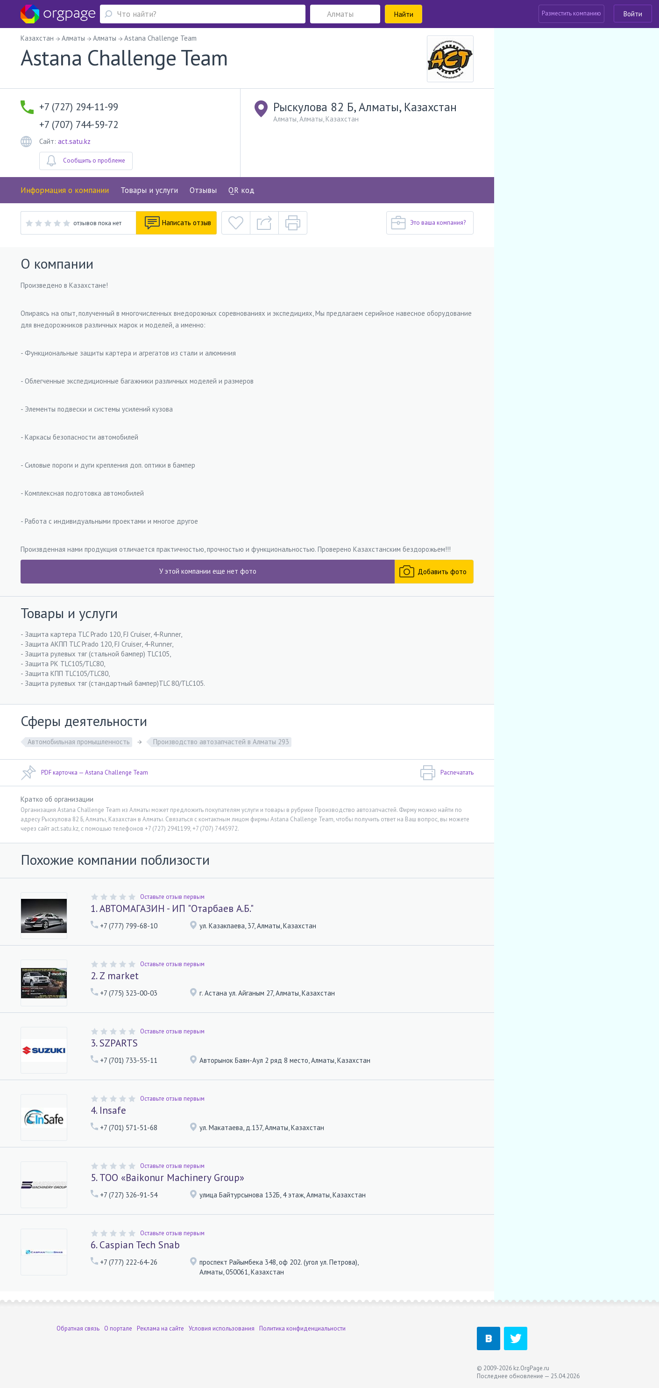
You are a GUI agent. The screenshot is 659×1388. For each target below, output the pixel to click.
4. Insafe (108, 1110)
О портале (118, 1328)
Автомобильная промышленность (79, 741)
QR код (241, 190)
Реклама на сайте (160, 1328)
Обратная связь (78, 1328)
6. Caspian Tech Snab (135, 1245)
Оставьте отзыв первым (172, 897)
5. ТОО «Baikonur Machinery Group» (167, 1177)
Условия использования (222, 1328)
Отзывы (203, 190)
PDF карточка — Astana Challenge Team (84, 773)
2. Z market (115, 975)
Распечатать (447, 773)
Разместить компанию (571, 13)
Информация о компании (65, 190)
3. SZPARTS (114, 1043)
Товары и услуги (149, 190)
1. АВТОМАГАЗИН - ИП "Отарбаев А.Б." (172, 908)
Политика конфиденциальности (302, 1328)
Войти (633, 13)
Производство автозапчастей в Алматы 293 (221, 741)
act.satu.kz (74, 141)
